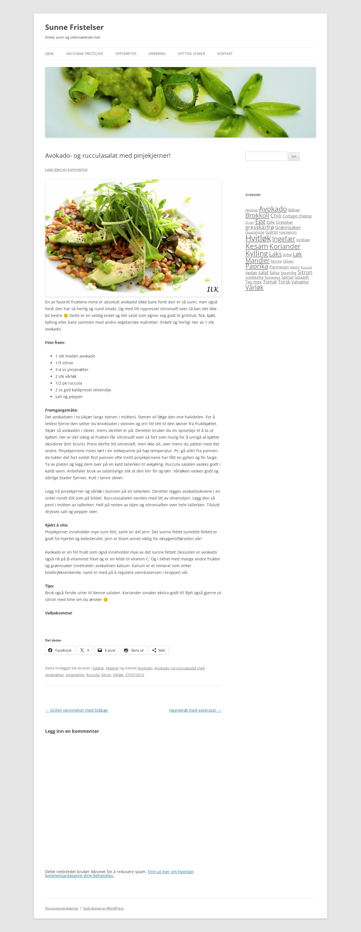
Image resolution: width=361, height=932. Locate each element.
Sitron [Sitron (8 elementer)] (305, 272)
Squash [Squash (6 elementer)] (302, 277)
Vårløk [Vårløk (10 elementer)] (254, 287)
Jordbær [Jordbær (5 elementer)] (303, 239)
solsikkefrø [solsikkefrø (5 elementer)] (254, 277)
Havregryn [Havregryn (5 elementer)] (288, 232)
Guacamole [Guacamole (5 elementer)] (254, 232)
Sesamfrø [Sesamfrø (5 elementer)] (288, 272)
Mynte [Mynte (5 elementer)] (276, 261)
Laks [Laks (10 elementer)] (275, 254)
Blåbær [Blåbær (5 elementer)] (294, 209)
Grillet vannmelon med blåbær (76, 710)
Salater (98, 668)
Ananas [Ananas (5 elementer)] (251, 209)
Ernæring (157, 53)
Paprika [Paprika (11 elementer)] (256, 266)
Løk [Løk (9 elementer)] (297, 254)
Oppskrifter (125, 53)
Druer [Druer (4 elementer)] (249, 223)
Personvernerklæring (61, 908)
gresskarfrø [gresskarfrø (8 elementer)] (259, 226)
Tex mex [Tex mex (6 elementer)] (253, 282)
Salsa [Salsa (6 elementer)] (274, 272)
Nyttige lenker (191, 53)
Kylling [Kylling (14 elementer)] (256, 253)
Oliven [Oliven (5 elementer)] (288, 261)
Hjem (49, 53)
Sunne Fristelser (74, 27)
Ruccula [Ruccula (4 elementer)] (306, 267)
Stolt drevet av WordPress (103, 908)
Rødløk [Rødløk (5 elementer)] (251, 272)
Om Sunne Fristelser (84, 53)
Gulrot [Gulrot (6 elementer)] (271, 232)
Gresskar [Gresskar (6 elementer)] (284, 222)
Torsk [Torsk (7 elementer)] (284, 281)
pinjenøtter (75, 674)
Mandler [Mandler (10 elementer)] (257, 260)
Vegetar (112, 668)
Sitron (106, 674)
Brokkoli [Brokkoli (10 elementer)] (257, 215)
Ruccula (92, 674)
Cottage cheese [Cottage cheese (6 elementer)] (297, 216)
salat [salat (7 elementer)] (263, 272)
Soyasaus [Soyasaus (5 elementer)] (272, 277)
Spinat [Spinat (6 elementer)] (287, 277)
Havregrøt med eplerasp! (195, 710)
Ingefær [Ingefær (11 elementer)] (283, 238)
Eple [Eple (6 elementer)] (271, 222)
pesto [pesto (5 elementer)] (295, 267)
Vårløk (118, 674)
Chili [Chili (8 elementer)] (275, 215)
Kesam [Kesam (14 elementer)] (256, 246)
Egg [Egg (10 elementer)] (260, 221)
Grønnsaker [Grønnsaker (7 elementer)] (288, 227)
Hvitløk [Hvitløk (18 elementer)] (258, 238)
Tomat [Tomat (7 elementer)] (270, 281)
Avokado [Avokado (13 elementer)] (273, 208)
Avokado (145, 668)
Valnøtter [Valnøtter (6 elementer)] (300, 282)
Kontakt (225, 53)
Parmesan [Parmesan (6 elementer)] (279, 267)
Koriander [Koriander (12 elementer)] (285, 246)
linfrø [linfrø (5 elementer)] (287, 254)
